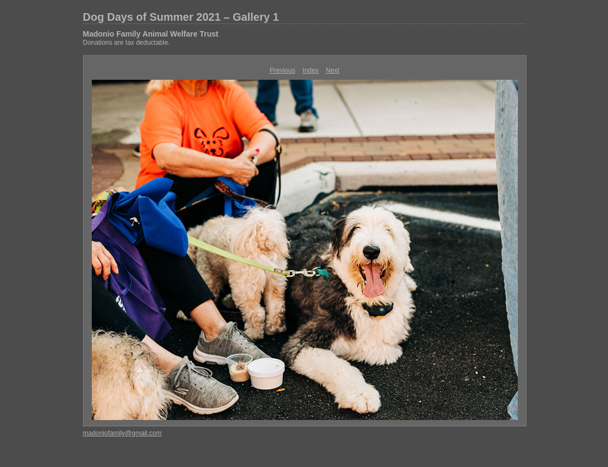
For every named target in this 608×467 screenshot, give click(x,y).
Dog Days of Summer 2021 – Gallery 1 (181, 17)
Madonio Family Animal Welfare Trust (151, 33)
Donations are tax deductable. (126, 42)
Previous (283, 70)
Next (333, 70)
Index (310, 70)
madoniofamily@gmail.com (122, 433)
